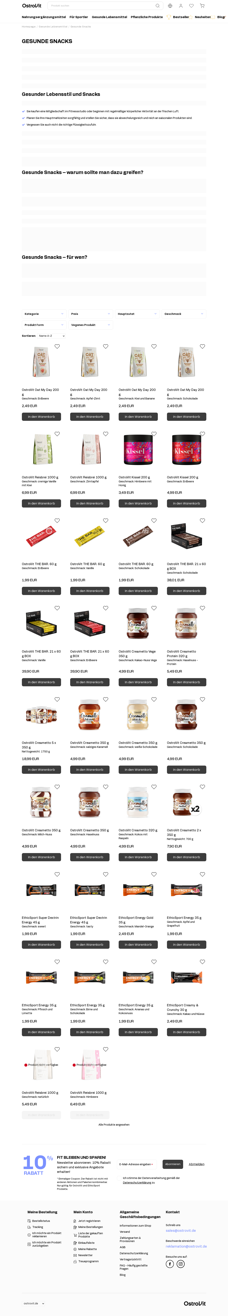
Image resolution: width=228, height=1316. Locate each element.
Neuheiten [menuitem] (198, 17)
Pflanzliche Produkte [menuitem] (147, 17)
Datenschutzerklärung (137, 1182)
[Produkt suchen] (105, 6)
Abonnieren (172, 1164)
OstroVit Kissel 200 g (138, 481)
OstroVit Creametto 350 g (90, 745)
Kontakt (173, 1212)
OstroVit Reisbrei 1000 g (41, 481)
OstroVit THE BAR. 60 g (41, 566)
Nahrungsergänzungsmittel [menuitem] (44, 17)
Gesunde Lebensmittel (53, 27)
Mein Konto (83, 1212)
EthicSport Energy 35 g (186, 922)
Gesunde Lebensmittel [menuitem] (109, 17)
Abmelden (196, 1164)
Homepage (29, 27)
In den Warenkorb (41, 417)
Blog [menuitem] (215, 17)
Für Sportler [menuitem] (79, 17)
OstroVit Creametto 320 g (138, 834)
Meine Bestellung (42, 1212)
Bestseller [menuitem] (177, 17)
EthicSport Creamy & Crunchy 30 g (186, 1010)
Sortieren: (29, 336)
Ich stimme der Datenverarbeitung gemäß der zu (151, 1180)
